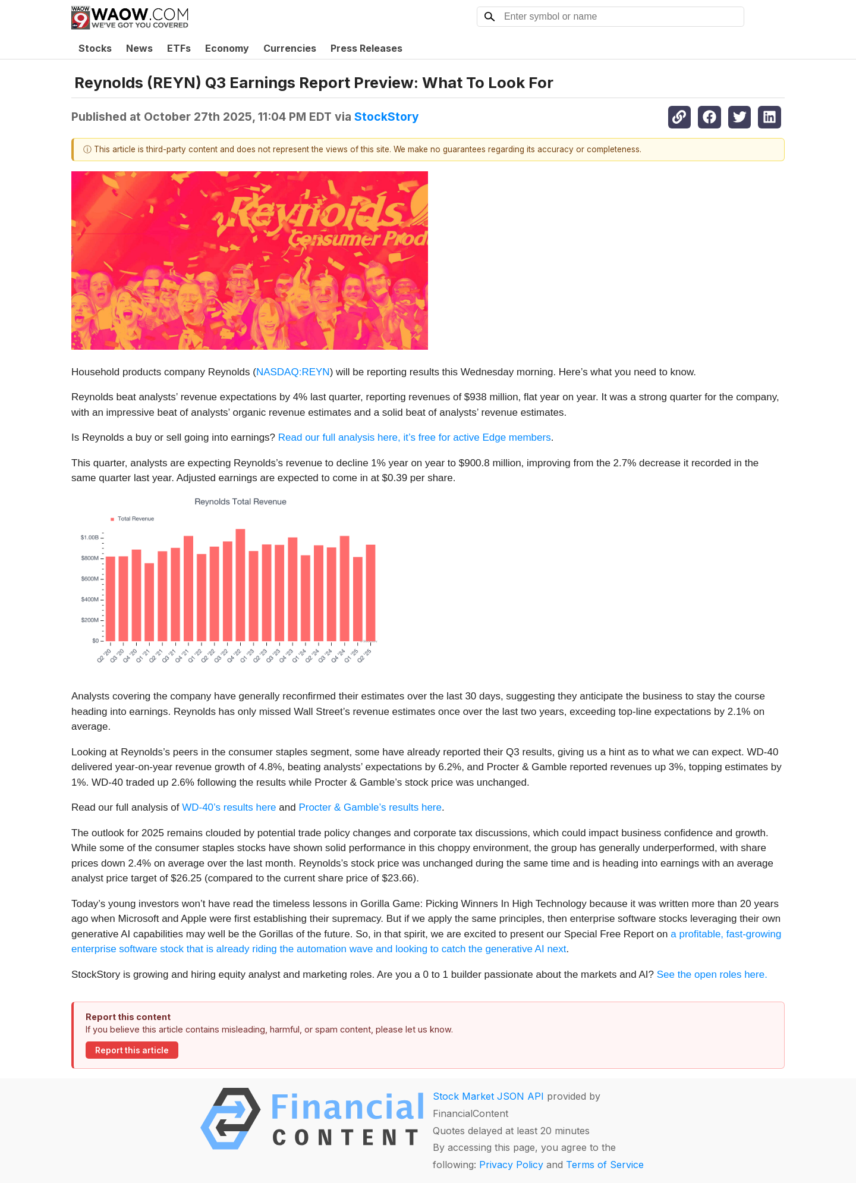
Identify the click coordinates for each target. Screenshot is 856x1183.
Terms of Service (605, 1165)
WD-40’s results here (229, 807)
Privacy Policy (511, 1165)
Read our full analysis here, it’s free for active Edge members (414, 437)
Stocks (95, 48)
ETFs (179, 48)
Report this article (132, 1050)
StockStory (386, 116)
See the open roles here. (712, 974)
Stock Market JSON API (488, 1096)
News (139, 48)
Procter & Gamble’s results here (370, 807)
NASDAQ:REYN (293, 372)
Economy (227, 48)
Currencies (289, 48)
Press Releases (366, 48)
